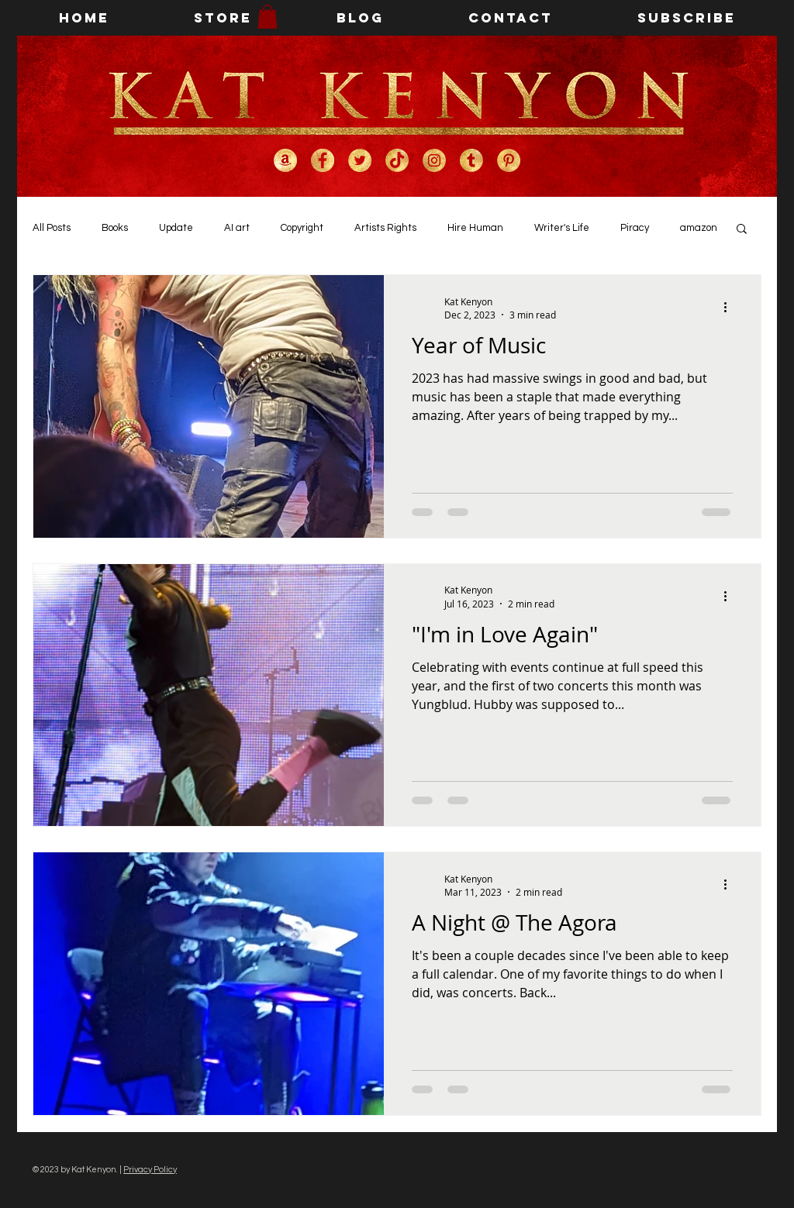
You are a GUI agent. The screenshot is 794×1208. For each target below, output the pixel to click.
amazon (698, 227)
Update (176, 227)
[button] (267, 17)
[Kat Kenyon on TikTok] (397, 160)
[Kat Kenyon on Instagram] (434, 160)
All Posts (52, 227)
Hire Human (475, 227)
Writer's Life (561, 227)
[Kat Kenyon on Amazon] (285, 160)
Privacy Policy (150, 1169)
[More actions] (730, 307)
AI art (237, 227)
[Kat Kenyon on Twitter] (359, 160)
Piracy (634, 227)
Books (115, 227)
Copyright (302, 227)
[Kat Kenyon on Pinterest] (508, 160)
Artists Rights (385, 227)
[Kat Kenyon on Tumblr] (471, 160)
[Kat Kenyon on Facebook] (322, 160)
